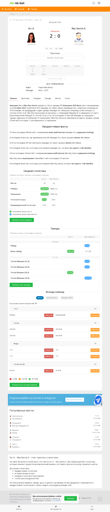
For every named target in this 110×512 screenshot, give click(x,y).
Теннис (12, 14)
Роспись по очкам (55, 79)
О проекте (13, 502)
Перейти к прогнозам (55, 58)
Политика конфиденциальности (22, 497)
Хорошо (70, 498)
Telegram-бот (85, 498)
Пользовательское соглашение (21, 499)
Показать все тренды (21, 285)
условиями (57, 501)
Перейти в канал (75, 399)
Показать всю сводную (21, 220)
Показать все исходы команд (24, 385)
